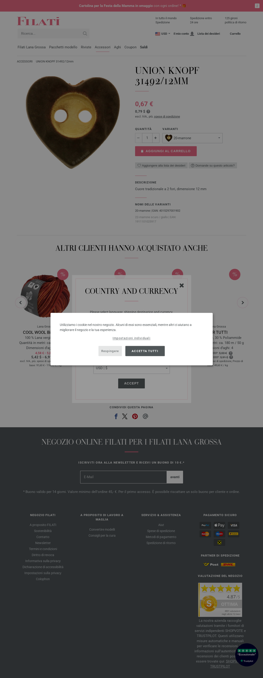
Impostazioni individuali (131, 338)
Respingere (110, 351)
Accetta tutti (145, 351)
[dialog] (132, 339)
